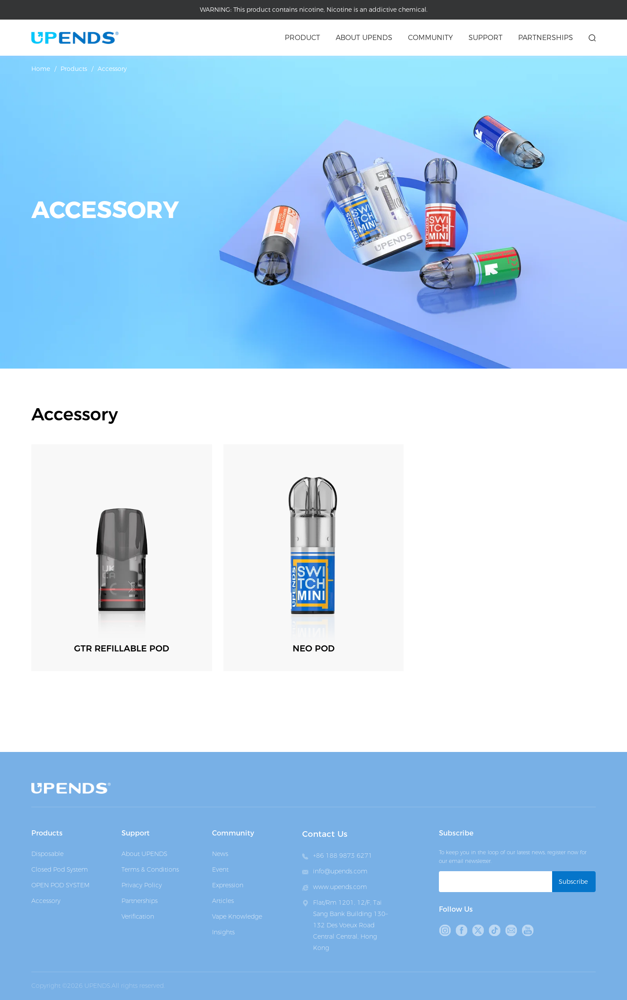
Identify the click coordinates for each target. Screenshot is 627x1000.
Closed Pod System (59, 869)
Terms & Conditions (150, 869)
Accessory (112, 69)
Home (40, 69)
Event (220, 869)
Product (302, 38)
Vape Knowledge (237, 916)
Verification (137, 916)
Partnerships (545, 38)
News (220, 854)
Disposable (47, 854)
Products (74, 69)
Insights (223, 932)
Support (485, 38)
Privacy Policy (141, 885)
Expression (227, 885)
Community (430, 38)
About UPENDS (144, 854)
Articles (223, 901)
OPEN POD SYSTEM (60, 885)
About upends (364, 38)
